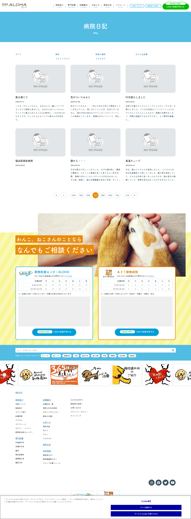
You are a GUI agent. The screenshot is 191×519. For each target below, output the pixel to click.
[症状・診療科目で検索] (93, 350)
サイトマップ (75, 415)
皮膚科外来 (19, 446)
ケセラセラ (101, 58)
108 (103, 195)
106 (88, 195)
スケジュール (20, 424)
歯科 (17, 450)
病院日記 (108, 6)
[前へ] (56, 195)
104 (73, 195)
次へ (186, 375)
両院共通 (46, 426)
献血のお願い (48, 416)
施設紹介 (18, 408)
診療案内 (84, 6)
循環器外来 (19, 458)
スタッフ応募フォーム (51, 463)
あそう (45, 430)
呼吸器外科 (19, 442)
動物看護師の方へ (50, 459)
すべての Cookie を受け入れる (146, 514)
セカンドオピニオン (51, 412)
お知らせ (96, 6)
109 (110, 195)
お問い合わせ (137, 6)
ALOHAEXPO (76, 399)
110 (117, 195)
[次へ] (134, 195)
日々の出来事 (142, 54)
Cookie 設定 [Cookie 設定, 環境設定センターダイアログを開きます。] (146, 501)
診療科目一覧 (48, 404)
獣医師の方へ (48, 455)
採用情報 (47, 450)
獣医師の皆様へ (153, 6)
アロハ (45, 434)
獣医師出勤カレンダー (24, 432)
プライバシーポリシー (79, 411)
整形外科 (18, 462)
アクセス (68, 276)
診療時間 (18, 416)
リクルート (121, 6)
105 (81, 195)
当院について (20, 404)
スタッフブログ (62, 58)
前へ (4, 375)
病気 (57, 54)
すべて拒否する (146, 507)
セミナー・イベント (23, 428)
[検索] (173, 350)
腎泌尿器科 (19, 454)
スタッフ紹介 (20, 412)
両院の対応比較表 (50, 408)
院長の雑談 (101, 54)
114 (127, 195)
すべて (18, 54)
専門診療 (72, 6)
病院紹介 (60, 6)
